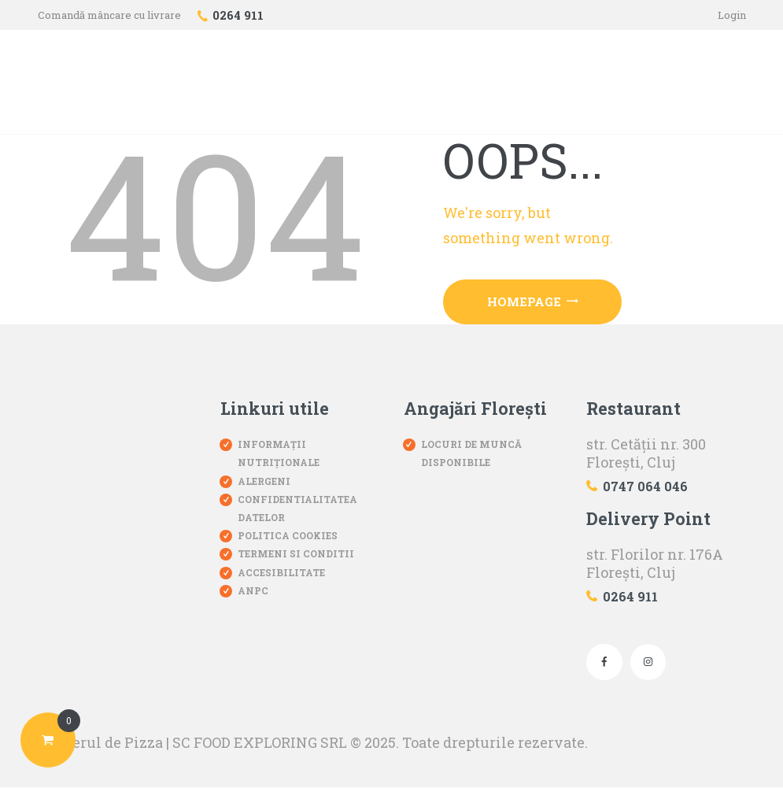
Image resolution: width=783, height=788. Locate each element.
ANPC (253, 590)
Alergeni (264, 481)
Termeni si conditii (296, 554)
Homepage (524, 301)
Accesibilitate (281, 572)
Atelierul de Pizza (100, 742)
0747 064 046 (645, 486)
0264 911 (630, 596)
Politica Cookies (288, 535)
